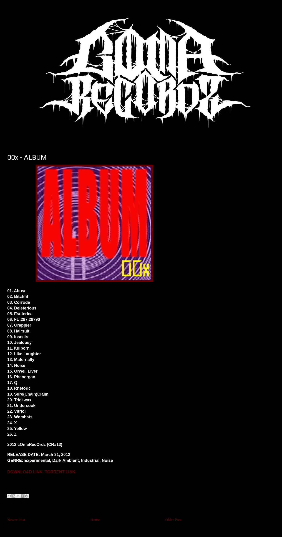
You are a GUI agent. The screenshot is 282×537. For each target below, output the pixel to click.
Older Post (173, 520)
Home (95, 520)
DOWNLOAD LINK (25, 472)
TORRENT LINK (60, 472)
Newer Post (16, 520)
